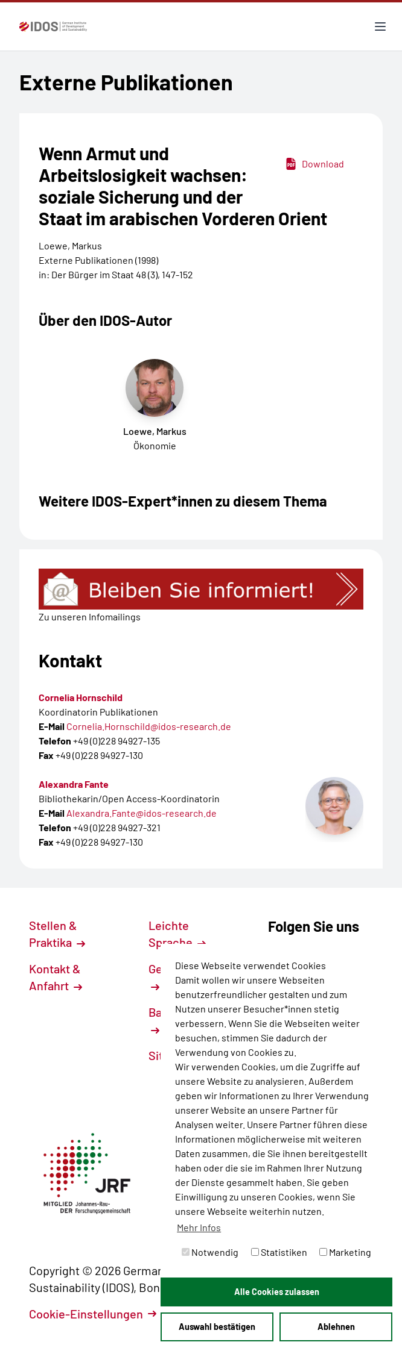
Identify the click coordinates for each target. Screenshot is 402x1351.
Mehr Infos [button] (199, 1227)
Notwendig (210, 1252)
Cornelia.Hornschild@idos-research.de (148, 726)
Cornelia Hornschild (81, 697)
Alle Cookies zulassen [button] (276, 1292)
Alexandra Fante (74, 784)
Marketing (345, 1252)
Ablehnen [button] (336, 1326)
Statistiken (279, 1252)
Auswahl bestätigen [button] (217, 1326)
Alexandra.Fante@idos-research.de (141, 813)
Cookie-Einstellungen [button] (92, 1313)
